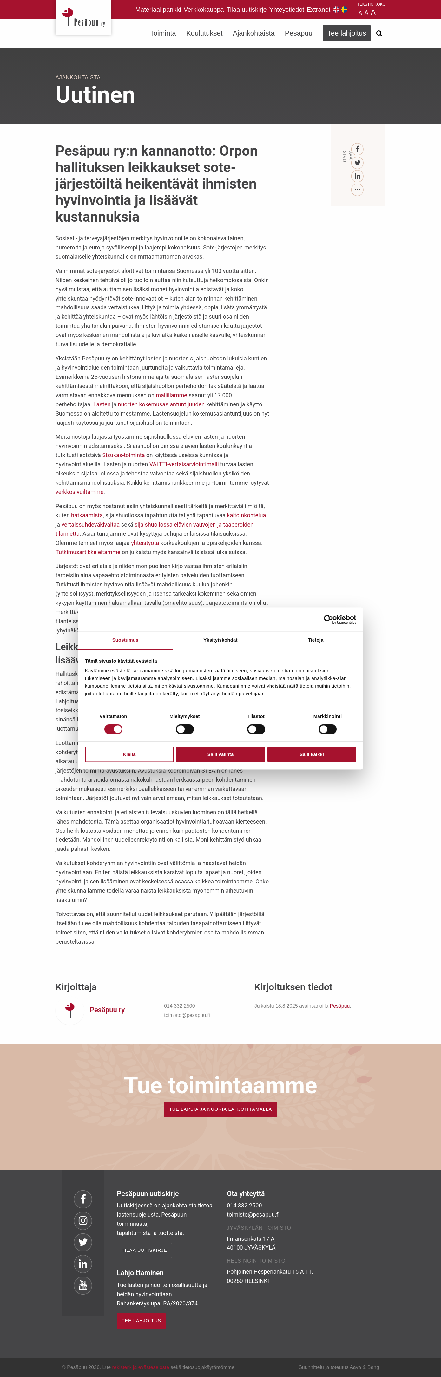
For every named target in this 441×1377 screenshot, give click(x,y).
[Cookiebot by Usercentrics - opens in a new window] (328, 619)
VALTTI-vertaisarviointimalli (184, 464)
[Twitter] (358, 163)
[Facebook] (358, 149)
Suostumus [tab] (125, 640)
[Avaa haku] (379, 33)
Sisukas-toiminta (123, 455)
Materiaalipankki (158, 9)
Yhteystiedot (286, 9)
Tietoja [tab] (316, 640)
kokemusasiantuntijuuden (172, 404)
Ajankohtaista (254, 33)
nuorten (128, 404)
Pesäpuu (83, 17)
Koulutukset (204, 33)
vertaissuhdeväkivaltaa (91, 524)
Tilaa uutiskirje (247, 9)
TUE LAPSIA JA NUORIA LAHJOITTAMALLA (220, 1109)
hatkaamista (87, 515)
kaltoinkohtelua (246, 515)
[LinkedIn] (358, 176)
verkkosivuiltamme (79, 491)
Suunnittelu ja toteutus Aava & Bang (339, 1367)
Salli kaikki (311, 754)
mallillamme (171, 395)
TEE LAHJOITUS (141, 1320)
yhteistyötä (145, 543)
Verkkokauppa (204, 9)
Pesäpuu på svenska (344, 9)
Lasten (101, 404)
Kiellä (129, 754)
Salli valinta (220, 754)
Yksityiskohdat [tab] (220, 640)
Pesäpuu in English (336, 9)
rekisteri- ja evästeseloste (140, 1367)
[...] (358, 190)
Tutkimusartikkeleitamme (88, 552)
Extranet (318, 9)
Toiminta (163, 33)
